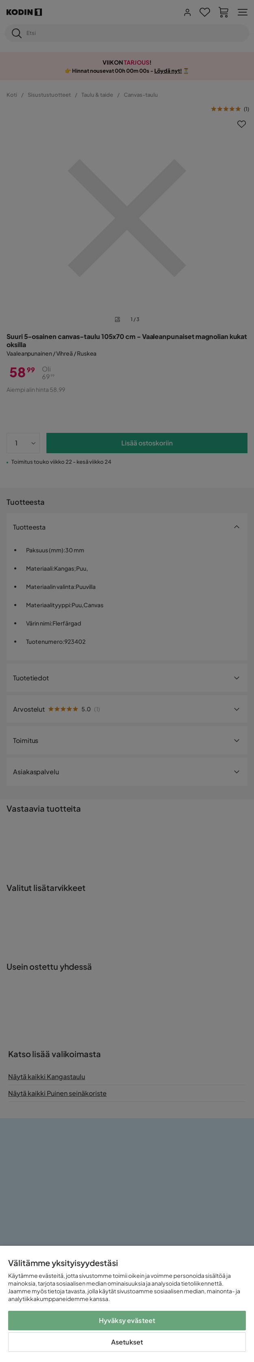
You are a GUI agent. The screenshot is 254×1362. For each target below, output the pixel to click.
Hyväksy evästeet (127, 1320)
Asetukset (127, 1342)
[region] (127, 1304)
